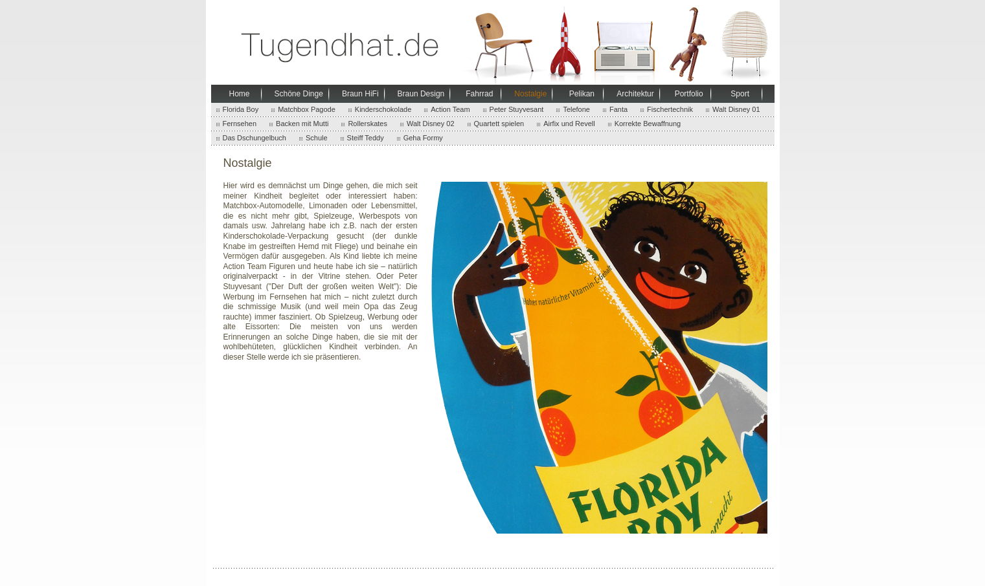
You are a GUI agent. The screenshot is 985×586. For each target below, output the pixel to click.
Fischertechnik (670, 109)
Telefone (576, 109)
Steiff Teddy (365, 138)
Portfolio (689, 93)
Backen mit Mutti (302, 123)
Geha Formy (423, 138)
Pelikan (581, 93)
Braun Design (421, 93)
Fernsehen (240, 123)
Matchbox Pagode (306, 109)
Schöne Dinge (299, 93)
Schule (317, 138)
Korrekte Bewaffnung (648, 123)
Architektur (635, 93)
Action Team (450, 109)
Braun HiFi (360, 93)
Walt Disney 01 (736, 109)
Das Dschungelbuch (254, 138)
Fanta (618, 109)
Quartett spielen (499, 123)
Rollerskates (367, 123)
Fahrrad (479, 93)
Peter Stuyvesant (517, 109)
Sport (739, 93)
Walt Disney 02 (431, 123)
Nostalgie (530, 93)
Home (239, 93)
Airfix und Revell (568, 123)
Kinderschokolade (383, 109)
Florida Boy (241, 109)
